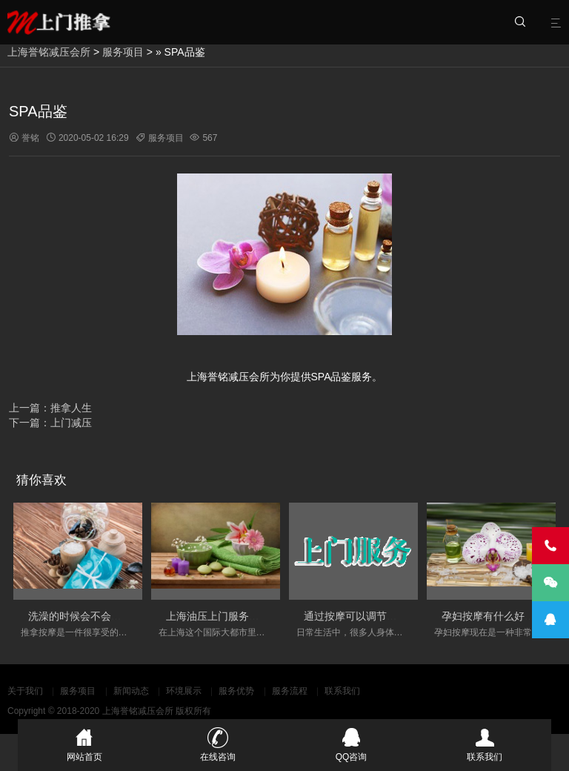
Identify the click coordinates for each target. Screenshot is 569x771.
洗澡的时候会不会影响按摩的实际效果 (116, 616)
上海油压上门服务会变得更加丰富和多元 (259, 616)
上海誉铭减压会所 (48, 52)
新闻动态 (131, 691)
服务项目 (123, 52)
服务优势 (236, 691)
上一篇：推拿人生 (50, 408)
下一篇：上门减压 (50, 422)
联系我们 (342, 691)
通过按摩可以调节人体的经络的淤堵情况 (397, 616)
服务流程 (289, 691)
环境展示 (184, 691)
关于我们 (25, 691)
